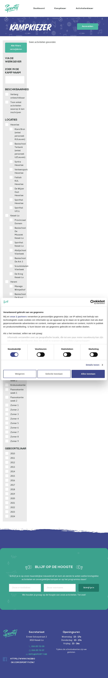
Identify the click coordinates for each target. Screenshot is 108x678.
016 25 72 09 (37, 646)
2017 (12, 484)
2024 (12, 516)
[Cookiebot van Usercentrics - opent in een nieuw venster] (92, 302)
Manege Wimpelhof (20, 287)
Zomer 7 (14, 431)
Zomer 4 (14, 418)
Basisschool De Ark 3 (20, 259)
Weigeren (19, 374)
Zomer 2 (14, 409)
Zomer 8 (14, 436)
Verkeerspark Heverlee (21, 171)
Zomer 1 (14, 405)
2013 (12, 466)
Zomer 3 (14, 414)
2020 (12, 498)
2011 (12, 457)
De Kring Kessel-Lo (19, 275)
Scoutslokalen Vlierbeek (21, 267)
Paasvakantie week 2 (16, 398)
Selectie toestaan (54, 374)
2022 (12, 507)
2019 (12, 493)
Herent (13, 281)
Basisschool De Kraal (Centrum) (20, 297)
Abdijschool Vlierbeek (20, 251)
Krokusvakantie (17, 384)
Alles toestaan (88, 374)
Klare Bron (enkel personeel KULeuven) (20, 134)
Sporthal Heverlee (19, 201)
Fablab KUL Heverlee (19, 180)
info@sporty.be (38, 654)
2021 (12, 502)
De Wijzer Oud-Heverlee (19, 192)
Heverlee (14, 124)
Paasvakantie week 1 (16, 390)
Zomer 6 (14, 427)
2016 (12, 480)
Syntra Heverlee (19, 163)
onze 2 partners (18, 316)
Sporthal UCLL (19, 209)
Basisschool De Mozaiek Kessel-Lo (20, 232)
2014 (12, 471)
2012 (12, 462)
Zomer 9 (14, 440)
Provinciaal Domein (20, 221)
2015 (12, 475)
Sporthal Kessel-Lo (19, 243)
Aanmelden (87, 26)
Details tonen (92, 365)
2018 (12, 489)
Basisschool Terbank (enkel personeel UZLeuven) (20, 150)
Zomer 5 (14, 423)
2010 (12, 453)
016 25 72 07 (38, 650)
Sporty (12, 8)
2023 (12, 511)
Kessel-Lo (14, 215)
